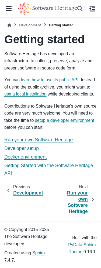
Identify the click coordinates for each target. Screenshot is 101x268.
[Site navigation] (8, 8)
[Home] (9, 25)
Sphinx (39, 253)
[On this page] (92, 8)
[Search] (80, 8)
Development (30, 25)
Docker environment (25, 157)
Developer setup (21, 148)
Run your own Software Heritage (38, 139)
